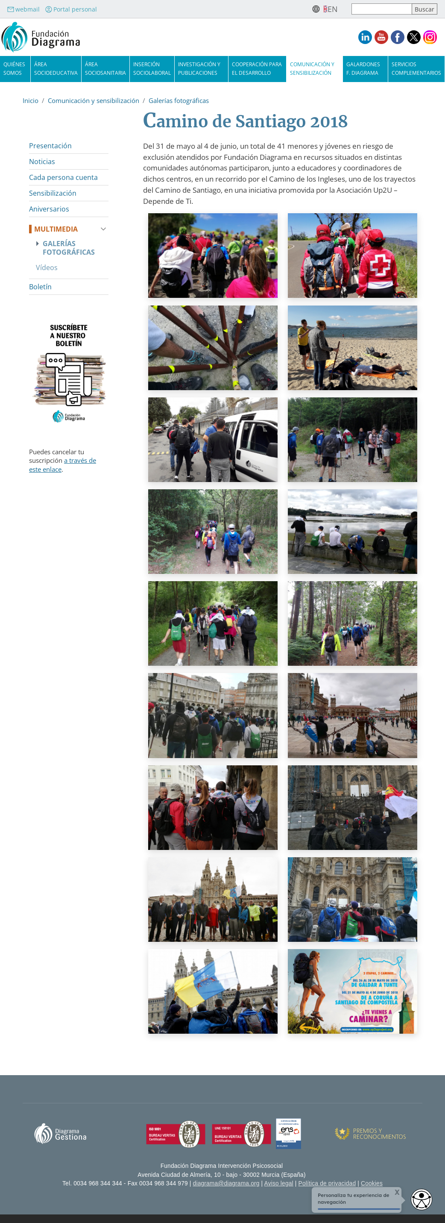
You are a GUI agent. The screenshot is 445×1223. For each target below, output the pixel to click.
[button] (213, 259)
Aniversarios (49, 209)
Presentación (50, 145)
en (333, 9)
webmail (23, 9)
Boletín (40, 286)
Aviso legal (278, 1183)
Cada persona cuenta (63, 177)
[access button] (421, 1199)
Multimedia (56, 229)
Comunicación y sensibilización (93, 100)
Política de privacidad (327, 1183)
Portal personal (71, 9)
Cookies (372, 1183)
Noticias (42, 161)
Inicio (30, 100)
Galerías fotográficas (179, 100)
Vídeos (47, 267)
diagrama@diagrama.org (226, 1183)
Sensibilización (52, 193)
